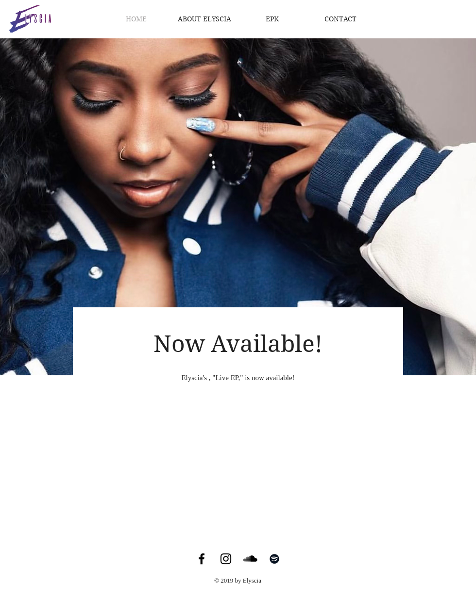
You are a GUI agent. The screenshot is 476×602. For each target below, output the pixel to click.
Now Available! (238, 344)
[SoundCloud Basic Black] (250, 559)
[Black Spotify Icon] (274, 559)
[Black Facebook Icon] (201, 559)
